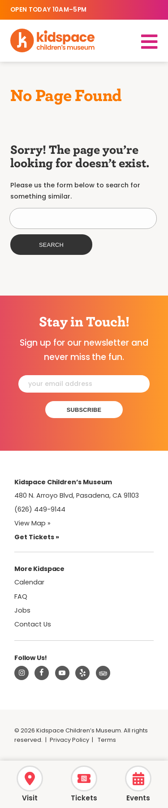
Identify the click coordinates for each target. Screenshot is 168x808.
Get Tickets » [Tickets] (36, 537)
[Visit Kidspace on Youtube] (62, 673)
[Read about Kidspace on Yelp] (82, 673)
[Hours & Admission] (30, 782)
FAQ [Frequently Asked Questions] (20, 596)
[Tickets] (84, 782)
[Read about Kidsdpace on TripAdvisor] (103, 673)
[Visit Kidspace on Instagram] (21, 673)
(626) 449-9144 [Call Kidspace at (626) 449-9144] (39, 509)
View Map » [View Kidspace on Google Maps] (32, 523)
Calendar (29, 582)
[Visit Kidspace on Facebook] (41, 673)
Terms (107, 740)
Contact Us (32, 624)
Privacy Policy (69, 740)
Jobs (22, 610)
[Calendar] (138, 782)
